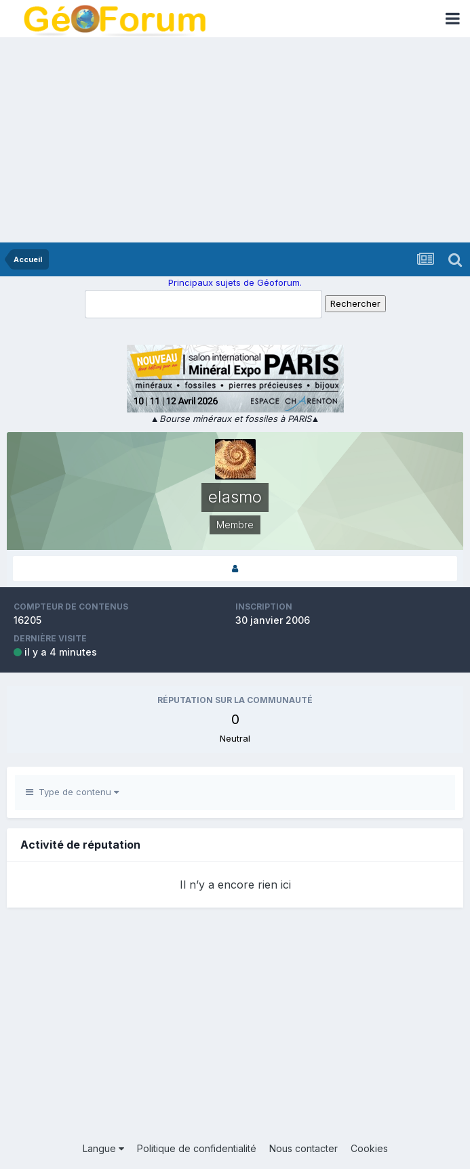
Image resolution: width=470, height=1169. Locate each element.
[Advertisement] (235, 141)
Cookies (369, 1148)
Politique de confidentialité (196, 1148)
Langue (103, 1148)
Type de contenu (72, 791)
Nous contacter (303, 1148)
